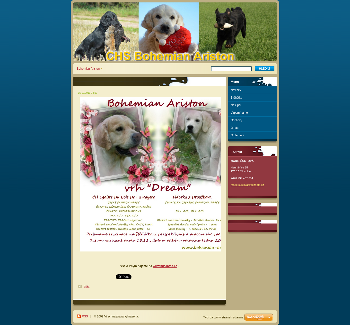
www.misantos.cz (165, 266)
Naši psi (236, 105)
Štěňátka (236, 97)
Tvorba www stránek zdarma (223, 317)
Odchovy (236, 120)
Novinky (236, 90)
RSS (85, 316)
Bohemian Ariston (88, 68)
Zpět (86, 286)
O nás (234, 128)
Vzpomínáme (239, 112)
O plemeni (237, 135)
